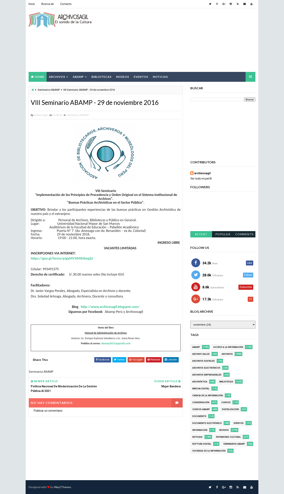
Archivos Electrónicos (206, 368)
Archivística (199, 381)
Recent (201, 234)
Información (199, 430)
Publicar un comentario (48, 410)
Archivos (57, 76)
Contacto (66, 4)
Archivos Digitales (203, 361)
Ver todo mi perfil (201, 178)
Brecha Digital (200, 388)
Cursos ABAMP (201, 409)
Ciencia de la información (207, 395)
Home (39, 76)
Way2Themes (62, 487)
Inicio (32, 4)
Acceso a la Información (228, 347)
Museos (122, 76)
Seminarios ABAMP (49, 89)
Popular (223, 234)
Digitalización (230, 409)
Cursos (226, 402)
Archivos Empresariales (206, 375)
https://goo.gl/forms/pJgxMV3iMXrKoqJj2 (62, 258)
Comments (244, 234)
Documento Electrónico (207, 423)
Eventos (141, 76)
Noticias (160, 76)
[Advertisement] (183, 40)
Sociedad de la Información (208, 451)
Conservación (200, 402)
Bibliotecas (101, 76)
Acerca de (47, 4)
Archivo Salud (201, 354)
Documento (199, 416)
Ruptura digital (201, 444)
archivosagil (202, 173)
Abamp (78, 76)
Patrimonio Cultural (228, 437)
